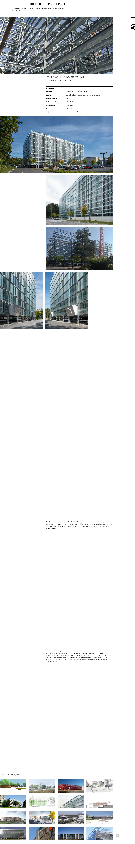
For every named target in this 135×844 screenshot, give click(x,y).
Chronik (60, 4)
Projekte (35, 4)
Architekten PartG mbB (19, 11)
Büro (48, 4)
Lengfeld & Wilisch (20, 9)
